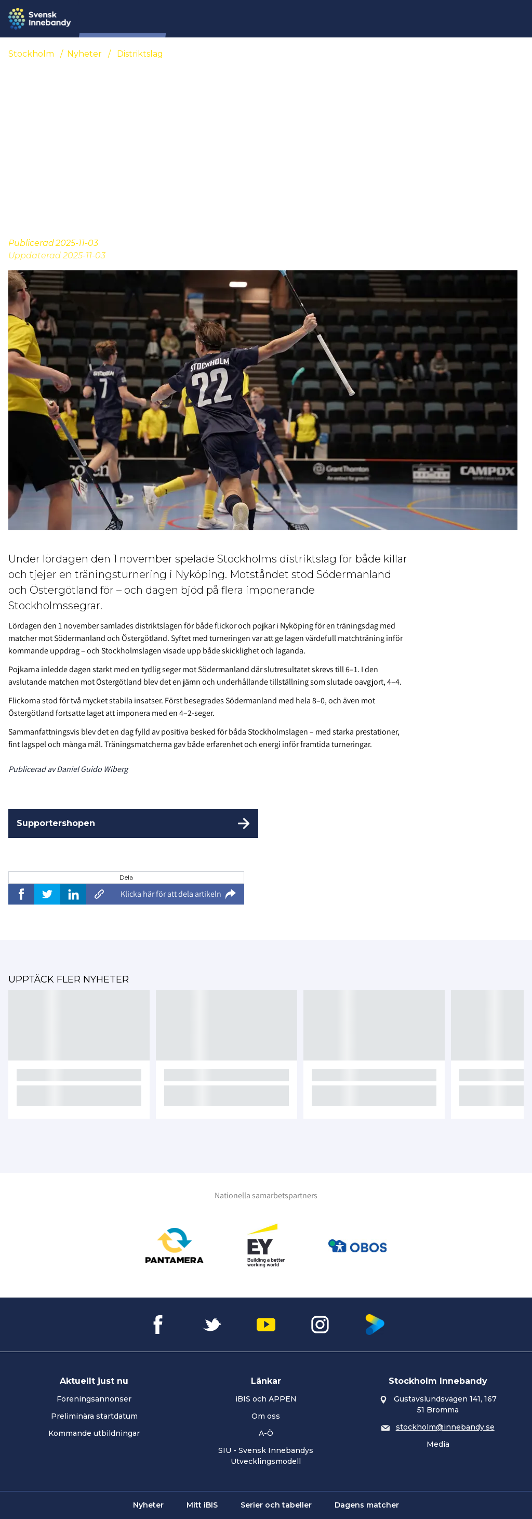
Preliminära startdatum (94, 1416)
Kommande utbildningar (94, 1433)
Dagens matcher (367, 1505)
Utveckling (399, 18)
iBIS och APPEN (266, 1399)
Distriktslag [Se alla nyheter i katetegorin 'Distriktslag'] (140, 54)
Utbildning (343, 18)
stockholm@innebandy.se (445, 1427)
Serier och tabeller (276, 1505)
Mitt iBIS (202, 1505)
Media (438, 1444)
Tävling (294, 18)
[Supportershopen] (133, 823)
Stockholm (31, 54)
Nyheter (199, 18)
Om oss (265, 1416)
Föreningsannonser (94, 1399)
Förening (247, 18)
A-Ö (266, 1433)
